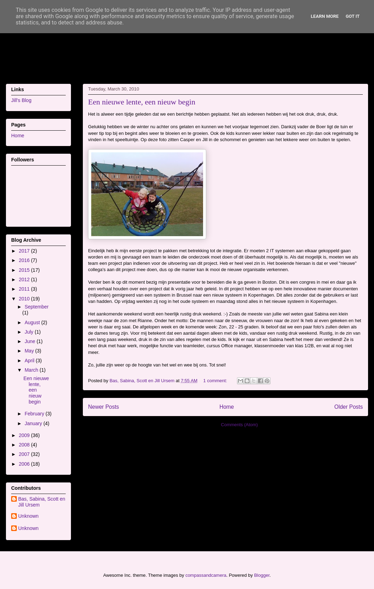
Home (227, 407)
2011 (25, 289)
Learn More (325, 16)
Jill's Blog (21, 100)
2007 (25, 454)
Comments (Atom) (239, 424)
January (33, 423)
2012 (25, 279)
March (31, 370)
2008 (25, 445)
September (36, 307)
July (29, 332)
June (30, 341)
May (29, 351)
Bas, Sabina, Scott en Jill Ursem (41, 502)
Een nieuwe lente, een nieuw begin (141, 101)
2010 (25, 298)
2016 (25, 260)
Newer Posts (103, 407)
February (34, 413)
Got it (353, 16)
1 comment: (216, 380)
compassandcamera (205, 575)
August (32, 322)
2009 (25, 435)
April (30, 360)
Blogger (261, 575)
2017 (25, 251)
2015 (25, 270)
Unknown (28, 516)
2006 (25, 464)
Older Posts (349, 407)
